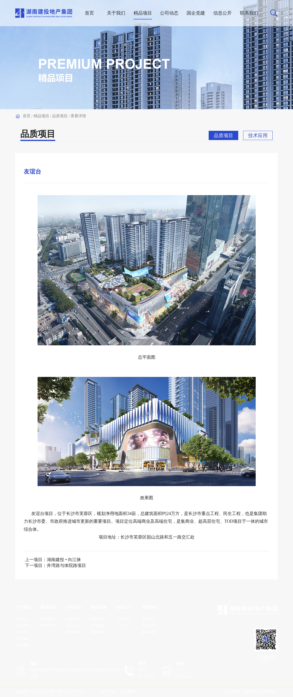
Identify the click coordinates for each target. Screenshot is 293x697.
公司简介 (22, 619)
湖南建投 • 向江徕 (64, 559)
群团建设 (98, 625)
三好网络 (127, 691)
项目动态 (72, 625)
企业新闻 (72, 619)
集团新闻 (72, 632)
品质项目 (60, 116)
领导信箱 (148, 625)
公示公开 (123, 625)
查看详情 (78, 116)
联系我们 (148, 619)
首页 (27, 116)
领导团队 (22, 645)
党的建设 (98, 619)
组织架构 (22, 638)
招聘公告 (123, 619)
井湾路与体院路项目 (66, 565)
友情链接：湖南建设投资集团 (250, 691)
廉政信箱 (148, 632)
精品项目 (41, 116)
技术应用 (258, 135)
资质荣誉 (22, 625)
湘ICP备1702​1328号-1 (68, 691)
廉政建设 (98, 632)
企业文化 (22, 632)
